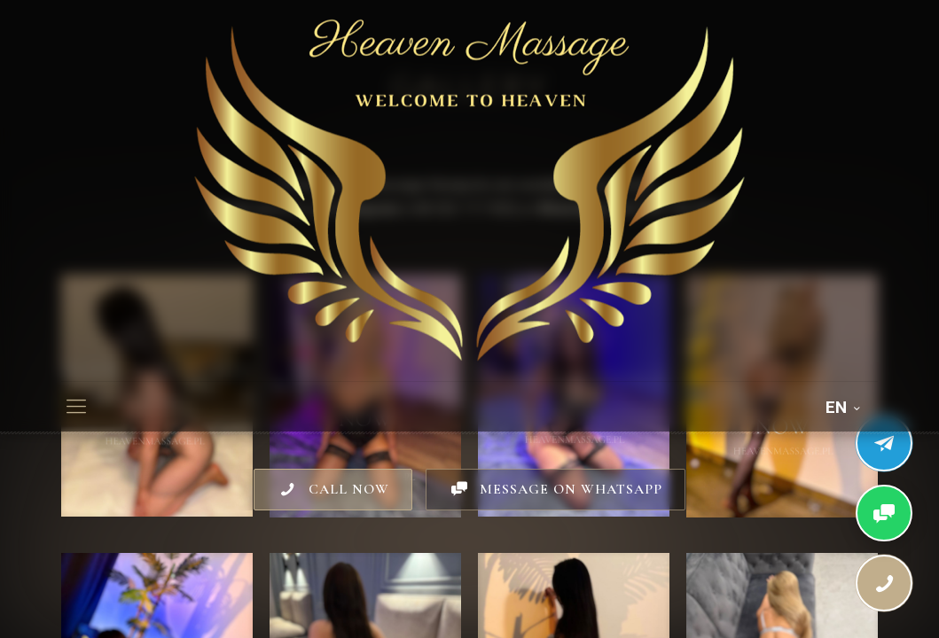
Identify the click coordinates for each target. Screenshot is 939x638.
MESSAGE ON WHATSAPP (555, 489)
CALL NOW (332, 489)
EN (845, 407)
